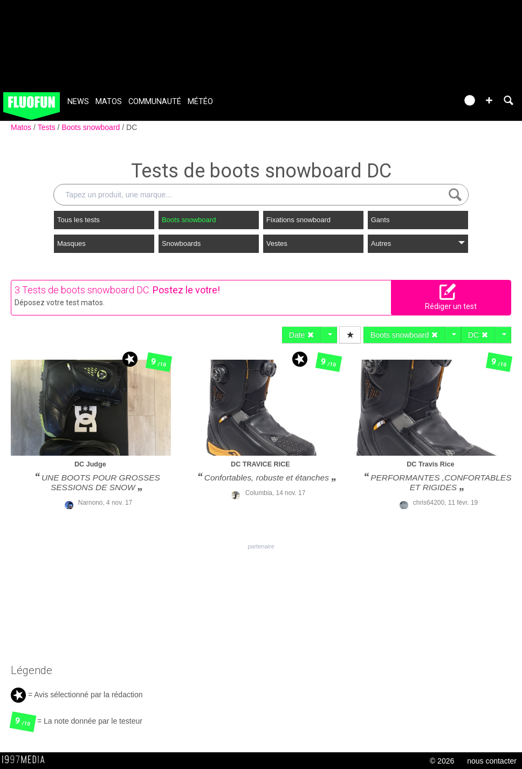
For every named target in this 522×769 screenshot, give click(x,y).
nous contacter (492, 761)
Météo (200, 101)
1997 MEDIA (26, 759)
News (78, 101)
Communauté (154, 101)
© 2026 (442, 761)
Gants (380, 220)
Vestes (276, 243)
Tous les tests (78, 220)
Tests (48, 127)
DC (131, 127)
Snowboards (181, 243)
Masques (71, 243)
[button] (489, 100)
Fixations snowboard (298, 220)
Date (301, 335)
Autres (418, 243)
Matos (108, 101)
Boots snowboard (91, 127)
